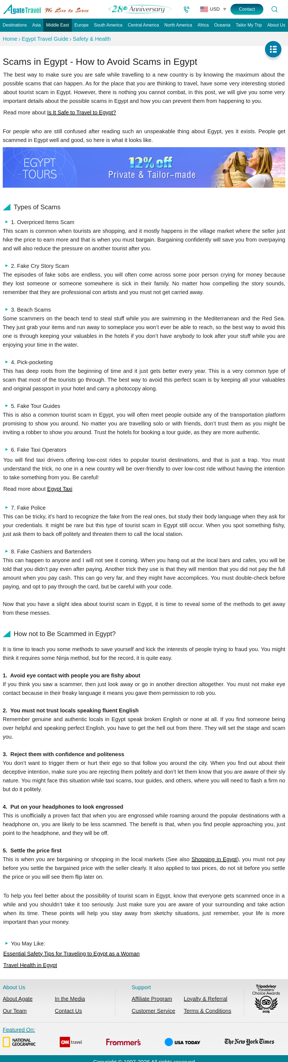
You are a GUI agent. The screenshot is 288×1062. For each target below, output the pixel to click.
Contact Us (68, 1011)
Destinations (15, 25)
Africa (203, 25)
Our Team (15, 1011)
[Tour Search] (274, 9)
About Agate (18, 999)
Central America (143, 25)
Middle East (57, 25)
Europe (81, 25)
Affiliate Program (152, 999)
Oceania (222, 25)
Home (10, 39)
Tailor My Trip (249, 25)
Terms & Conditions (207, 1011)
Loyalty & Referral (205, 999)
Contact (247, 9)
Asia (36, 25)
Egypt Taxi (59, 489)
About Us (276, 25)
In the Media (70, 999)
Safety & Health (92, 39)
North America (178, 25)
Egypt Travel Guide (45, 39)
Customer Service (153, 1011)
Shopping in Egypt (214, 859)
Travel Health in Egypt (30, 965)
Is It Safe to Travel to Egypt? (81, 112)
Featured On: (138, 1038)
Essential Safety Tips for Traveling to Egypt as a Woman (71, 954)
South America (108, 25)
